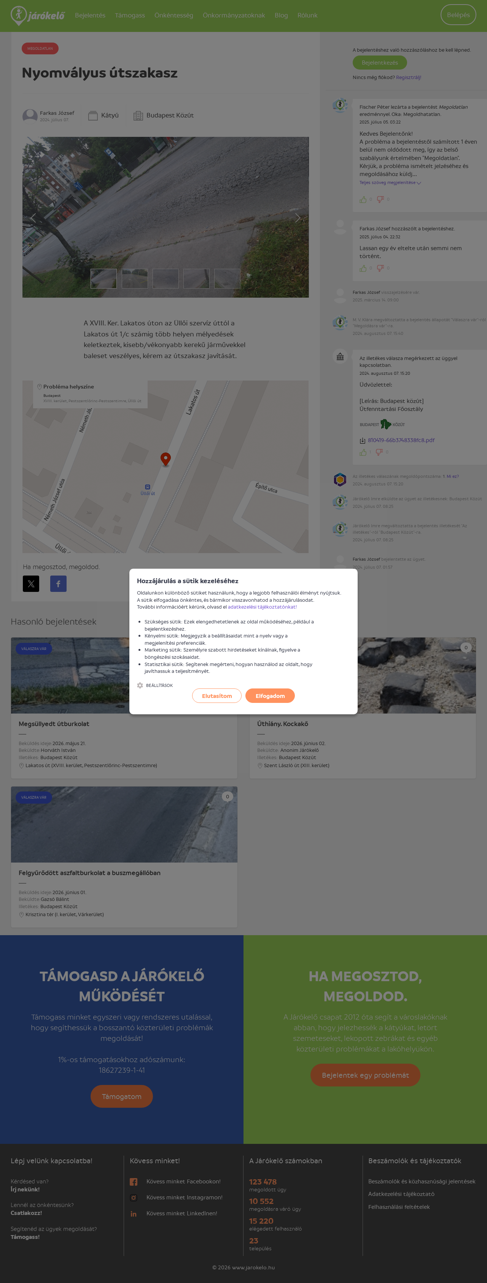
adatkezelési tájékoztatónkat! (262, 606)
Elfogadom (270, 695)
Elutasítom (217, 695)
